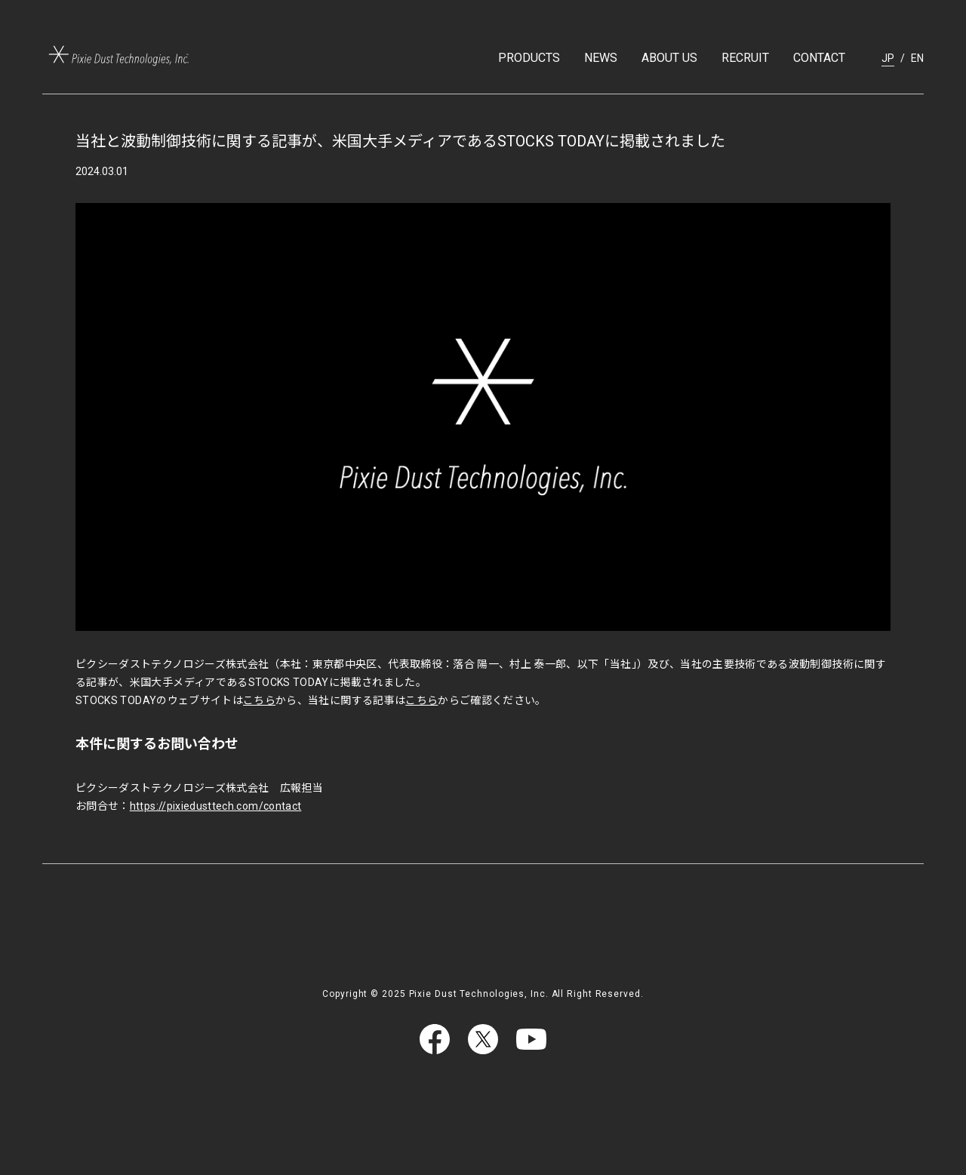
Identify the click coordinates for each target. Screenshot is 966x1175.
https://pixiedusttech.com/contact (216, 806)
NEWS (600, 58)
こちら (259, 700)
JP (887, 58)
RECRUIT (745, 58)
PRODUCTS (529, 58)
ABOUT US (669, 58)
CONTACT (819, 58)
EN (917, 58)
